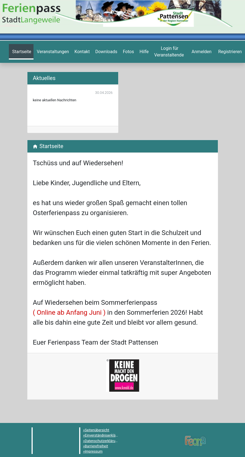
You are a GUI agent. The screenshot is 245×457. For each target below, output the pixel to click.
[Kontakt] (81, 52)
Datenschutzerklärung (102, 441)
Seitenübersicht (97, 430)
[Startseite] (21, 52)
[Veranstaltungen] (52, 52)
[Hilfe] (128, 52)
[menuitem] (21, 52)
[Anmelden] (169, 52)
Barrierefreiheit (96, 446)
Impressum (93, 451)
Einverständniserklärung (104, 435)
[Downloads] (105, 52)
